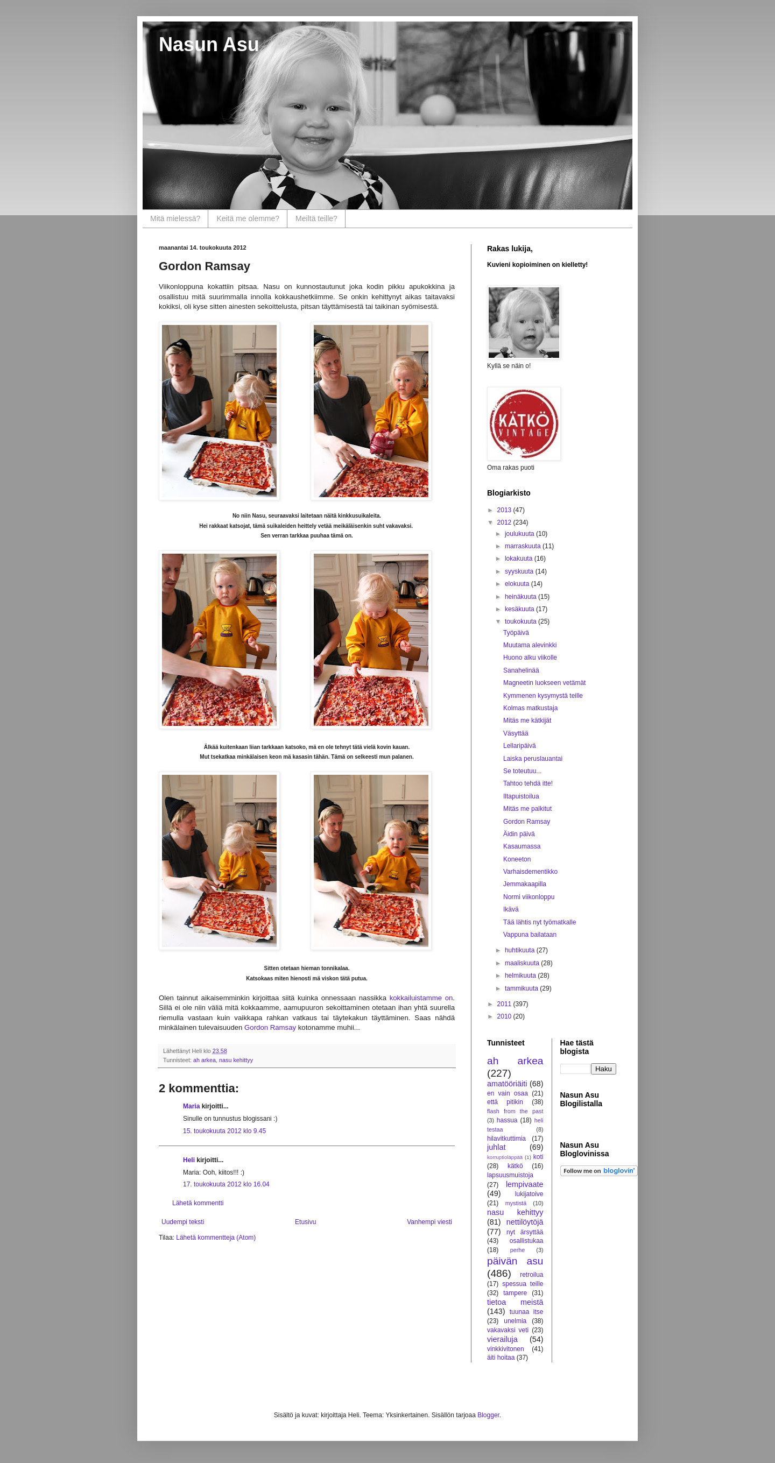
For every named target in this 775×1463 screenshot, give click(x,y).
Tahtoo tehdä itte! (528, 783)
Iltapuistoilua (521, 796)
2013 (505, 510)
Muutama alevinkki (529, 645)
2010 (505, 1016)
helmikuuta (521, 975)
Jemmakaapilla (524, 884)
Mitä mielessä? (175, 218)
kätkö (515, 1166)
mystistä (516, 1203)
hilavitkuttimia (506, 1138)
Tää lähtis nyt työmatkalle (539, 922)
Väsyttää (516, 733)
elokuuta (518, 584)
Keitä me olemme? (247, 218)
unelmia (515, 1321)
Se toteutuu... (522, 771)
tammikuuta (522, 988)
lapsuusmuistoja (510, 1175)
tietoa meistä (515, 1302)
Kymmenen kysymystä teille (543, 695)
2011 (505, 1004)
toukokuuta (521, 621)
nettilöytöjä (525, 1222)
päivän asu (515, 1261)
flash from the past (515, 1111)
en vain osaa (507, 1093)
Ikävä (511, 909)
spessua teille (522, 1284)
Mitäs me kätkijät (527, 720)
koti (538, 1157)
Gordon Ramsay (270, 1027)
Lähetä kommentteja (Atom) (216, 1237)
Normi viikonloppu (528, 897)
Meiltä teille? (316, 218)
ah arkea (204, 1060)
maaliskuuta (523, 963)
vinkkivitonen (505, 1349)
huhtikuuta (521, 950)
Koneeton (517, 859)
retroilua (531, 1274)
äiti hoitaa (501, 1357)
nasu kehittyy (236, 1060)
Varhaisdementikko (530, 871)
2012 (505, 522)
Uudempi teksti (182, 1222)
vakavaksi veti (508, 1330)
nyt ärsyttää (524, 1232)
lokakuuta (519, 558)
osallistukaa (527, 1241)
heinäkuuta (521, 596)
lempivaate (525, 1184)
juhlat (496, 1147)
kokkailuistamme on (419, 998)
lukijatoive (529, 1194)
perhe (517, 1250)
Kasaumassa (521, 846)
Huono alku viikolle (530, 657)
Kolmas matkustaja (530, 708)
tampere (515, 1293)
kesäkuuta (520, 609)
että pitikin (505, 1102)
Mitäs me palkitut (527, 808)
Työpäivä (516, 633)
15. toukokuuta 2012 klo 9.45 (224, 1131)
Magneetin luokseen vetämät (544, 683)
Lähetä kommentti (197, 1203)
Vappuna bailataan (529, 934)
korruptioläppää (505, 1157)
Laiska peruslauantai (532, 758)
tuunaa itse (527, 1312)
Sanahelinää (521, 670)
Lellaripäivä (519, 746)
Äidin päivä (519, 834)
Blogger (488, 1415)
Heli (189, 1160)
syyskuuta (520, 571)
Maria (191, 1106)
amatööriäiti (507, 1083)
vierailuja (502, 1339)
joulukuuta (520, 534)
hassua (507, 1120)
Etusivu (305, 1222)
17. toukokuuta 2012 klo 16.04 (226, 1184)
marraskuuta (523, 546)
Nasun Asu (209, 44)
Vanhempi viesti (429, 1222)
